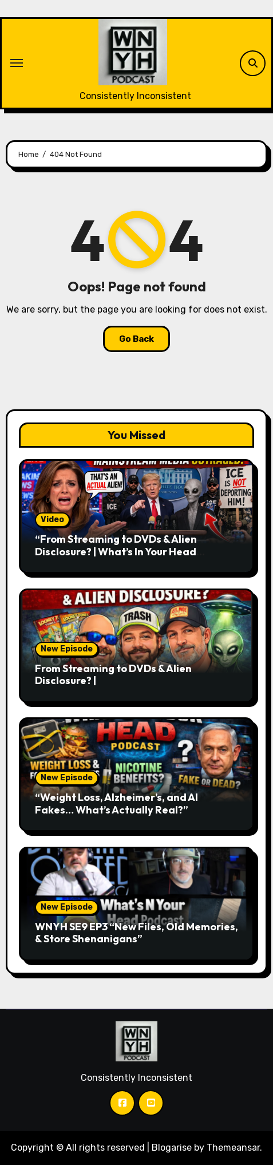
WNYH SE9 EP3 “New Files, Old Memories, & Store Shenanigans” (136, 933)
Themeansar (233, 1147)
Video (52, 519)
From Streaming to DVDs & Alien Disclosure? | (113, 675)
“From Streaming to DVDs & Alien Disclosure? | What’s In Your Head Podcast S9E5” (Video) (116, 551)
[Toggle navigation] (16, 63)
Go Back (136, 339)
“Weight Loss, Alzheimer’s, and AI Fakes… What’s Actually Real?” (116, 803)
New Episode (67, 649)
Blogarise (172, 1147)
